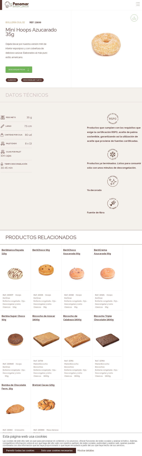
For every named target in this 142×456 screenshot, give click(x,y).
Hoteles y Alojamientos (40, 423)
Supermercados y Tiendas (41, 418)
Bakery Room (16, 414)
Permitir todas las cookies (20, 450)
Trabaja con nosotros (118, 408)
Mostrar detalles (85, 450)
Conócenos (15, 410)
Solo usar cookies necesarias (57, 450)
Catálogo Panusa (68, 423)
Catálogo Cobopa (68, 418)
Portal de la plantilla (118, 417)
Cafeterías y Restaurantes (42, 410)
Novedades (65, 410)
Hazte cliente (16, 423)
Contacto (14, 418)
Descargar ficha (16, 70)
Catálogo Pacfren (69, 427)
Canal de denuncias (118, 425)
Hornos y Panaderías (38, 414)
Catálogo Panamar (69, 414)
